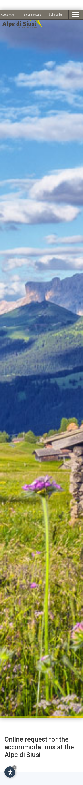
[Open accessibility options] (9, 761)
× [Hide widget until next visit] (14, 757)
